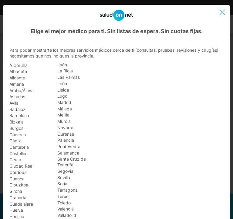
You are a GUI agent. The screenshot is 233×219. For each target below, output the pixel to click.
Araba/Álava (21, 90)
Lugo (62, 96)
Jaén (62, 64)
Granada (17, 197)
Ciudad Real (21, 166)
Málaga (64, 108)
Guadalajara (21, 204)
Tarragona (67, 190)
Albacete (18, 71)
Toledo (64, 202)
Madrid (64, 102)
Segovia (65, 171)
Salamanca (68, 152)
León (62, 83)
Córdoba (18, 172)
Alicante (17, 77)
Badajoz (17, 109)
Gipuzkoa (18, 184)
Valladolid (66, 215)
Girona (15, 191)
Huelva (16, 210)
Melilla (63, 114)
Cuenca (17, 178)
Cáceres (17, 134)
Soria (62, 183)
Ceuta (15, 159)
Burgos (16, 128)
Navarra (65, 127)
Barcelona (19, 115)
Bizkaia (16, 121)
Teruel (63, 196)
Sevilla (63, 177)
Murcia (64, 121)
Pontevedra (68, 146)
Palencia (65, 140)
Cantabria (19, 147)
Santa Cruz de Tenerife (71, 161)
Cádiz (15, 140)
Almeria (16, 84)
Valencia (65, 208)
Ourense (65, 134)
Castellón (18, 153)
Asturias (17, 96)
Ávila (14, 103)
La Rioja (65, 70)
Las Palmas (68, 77)
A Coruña (18, 65)
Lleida (63, 89)
